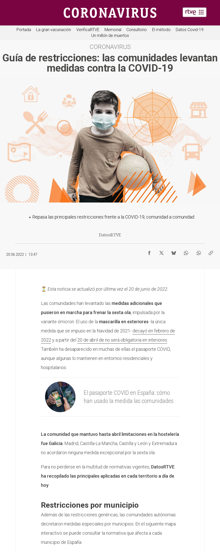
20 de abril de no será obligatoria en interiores (122, 340)
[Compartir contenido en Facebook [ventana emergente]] (149, 252)
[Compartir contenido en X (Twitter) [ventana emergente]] (161, 252)
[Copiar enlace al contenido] (211, 252)
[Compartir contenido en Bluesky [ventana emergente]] (174, 252)
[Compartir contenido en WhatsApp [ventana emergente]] (186, 252)
